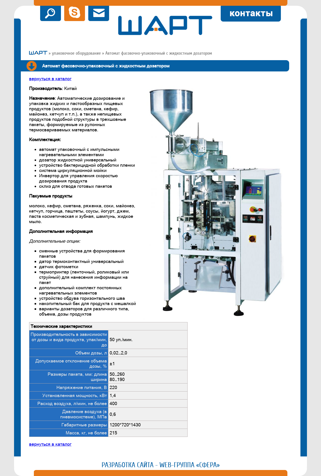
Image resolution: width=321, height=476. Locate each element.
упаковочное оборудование (76, 53)
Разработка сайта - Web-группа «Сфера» (161, 465)
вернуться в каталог (50, 78)
